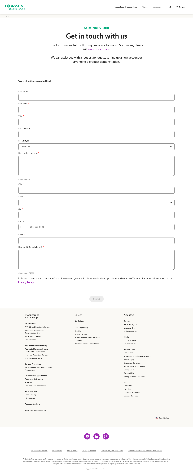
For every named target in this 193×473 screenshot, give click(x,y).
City (20, 184)
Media (126, 337)
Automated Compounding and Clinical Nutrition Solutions (36, 350)
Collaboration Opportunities (36, 376)
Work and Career (80, 334)
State (21, 196)
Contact (180, 7)
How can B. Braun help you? (30, 247)
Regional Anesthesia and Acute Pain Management (38, 368)
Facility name (24, 128)
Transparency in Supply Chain (112, 451)
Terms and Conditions (39, 451)
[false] (96, 166)
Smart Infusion (31, 324)
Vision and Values (130, 331)
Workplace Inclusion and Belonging (137, 356)
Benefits (77, 331)
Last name (23, 104)
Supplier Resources (131, 396)
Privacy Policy (26, 282)
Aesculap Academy (32, 404)
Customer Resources (132, 392)
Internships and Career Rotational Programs (87, 339)
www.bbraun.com (99, 49)
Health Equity (129, 360)
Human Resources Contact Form (86, 344)
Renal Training (30, 395)
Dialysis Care (30, 398)
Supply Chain (129, 370)
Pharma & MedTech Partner (35, 386)
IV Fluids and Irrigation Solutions (37, 327)
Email (21, 235)
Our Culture (79, 321)
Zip (20, 209)
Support (127, 382)
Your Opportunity (81, 328)
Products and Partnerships (125, 7)
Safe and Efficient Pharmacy (36, 346)
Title (21, 116)
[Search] (170, 7)
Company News (130, 340)
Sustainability (129, 373)
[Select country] (23, 227)
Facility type (24, 141)
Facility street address (28, 153)
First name (23, 91)
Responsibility (129, 349)
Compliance (128, 353)
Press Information (130, 344)
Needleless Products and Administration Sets (34, 331)
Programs (29, 382)
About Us (157, 7)
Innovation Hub (129, 328)
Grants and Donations (132, 363)
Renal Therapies (31, 391)
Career (145, 7)
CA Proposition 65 (89, 451)
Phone (21, 221)
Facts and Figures (130, 324)
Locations (127, 389)
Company (127, 321)
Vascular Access (31, 340)
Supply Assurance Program (134, 377)
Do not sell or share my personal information (145, 451)
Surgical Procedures (33, 364)
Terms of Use (57, 451)
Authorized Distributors (34, 379)
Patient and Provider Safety (134, 366)
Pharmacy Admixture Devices (36, 355)
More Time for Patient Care (35, 410)
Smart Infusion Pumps (33, 336)
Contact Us (128, 386)
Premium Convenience (33, 358)
